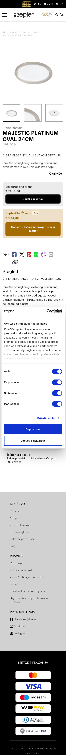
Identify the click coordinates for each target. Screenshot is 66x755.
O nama (15, 511)
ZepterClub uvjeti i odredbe (26, 577)
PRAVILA (16, 555)
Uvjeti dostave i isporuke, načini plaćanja (29, 600)
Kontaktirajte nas (20, 532)
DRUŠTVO (17, 503)
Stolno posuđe (30, 32)
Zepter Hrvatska (20, 525)
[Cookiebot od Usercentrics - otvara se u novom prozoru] (47, 311)
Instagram (20, 633)
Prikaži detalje (46, 418)
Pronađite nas (22, 612)
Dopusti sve (33, 429)
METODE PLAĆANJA (33, 662)
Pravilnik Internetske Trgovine (28, 591)
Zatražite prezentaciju (23, 539)
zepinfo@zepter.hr (41, 748)
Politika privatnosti (21, 570)
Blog (12, 546)
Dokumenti (16, 563)
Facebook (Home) (25, 619)
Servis (13, 584)
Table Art (14, 32)
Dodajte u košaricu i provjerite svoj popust (33, 229)
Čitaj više (55, 173)
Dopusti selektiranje (33, 440)
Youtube (19, 626)
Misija (13, 518)
